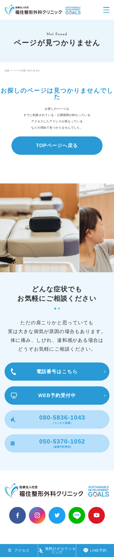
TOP (7, 71)
